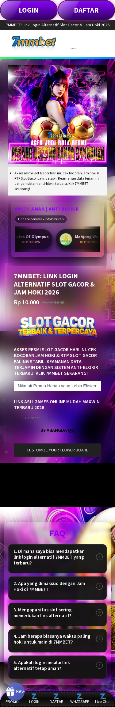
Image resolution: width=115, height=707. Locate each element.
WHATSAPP (79, 698)
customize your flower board (58, 450)
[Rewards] (15, 691)
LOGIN (29, 10)
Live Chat (103, 698)
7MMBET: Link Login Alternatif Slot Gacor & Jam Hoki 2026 (57, 25)
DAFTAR (86, 10)
